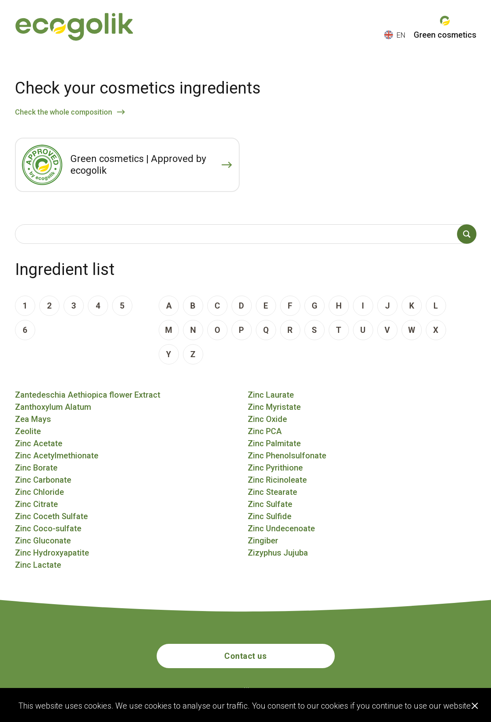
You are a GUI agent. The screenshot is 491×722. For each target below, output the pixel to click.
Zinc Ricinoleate (277, 480)
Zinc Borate (36, 468)
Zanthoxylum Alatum (53, 407)
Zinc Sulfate (270, 504)
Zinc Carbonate (43, 480)
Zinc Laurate (271, 395)
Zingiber (263, 540)
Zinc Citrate (36, 504)
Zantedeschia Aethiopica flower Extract (87, 395)
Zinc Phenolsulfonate (287, 455)
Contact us (245, 656)
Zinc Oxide (267, 419)
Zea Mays (33, 419)
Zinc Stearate (272, 492)
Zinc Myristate (274, 407)
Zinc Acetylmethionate (56, 455)
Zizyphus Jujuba (278, 553)
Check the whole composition (63, 112)
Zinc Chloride (39, 492)
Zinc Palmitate (274, 443)
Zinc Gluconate (43, 540)
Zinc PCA (265, 431)
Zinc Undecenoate (281, 528)
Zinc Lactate (38, 565)
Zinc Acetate (38, 443)
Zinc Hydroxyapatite (52, 553)
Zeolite (28, 431)
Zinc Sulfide (269, 516)
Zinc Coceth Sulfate (51, 516)
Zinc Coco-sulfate (48, 528)
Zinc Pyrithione (275, 468)
